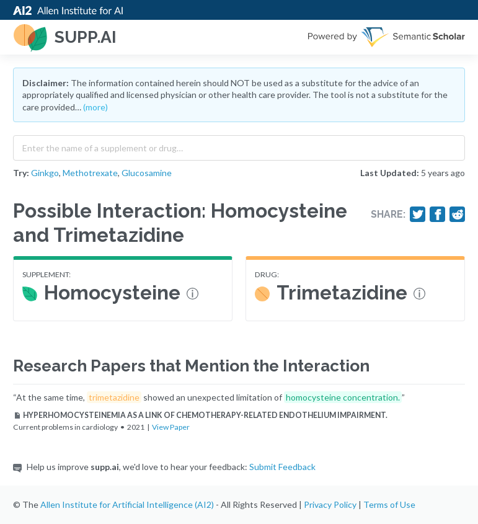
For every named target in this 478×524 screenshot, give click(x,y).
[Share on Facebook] (437, 214)
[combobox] (239, 145)
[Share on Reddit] (457, 214)
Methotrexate (90, 172)
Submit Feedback (282, 466)
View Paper (171, 427)
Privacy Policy (330, 504)
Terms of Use (389, 504)
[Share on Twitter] (417, 214)
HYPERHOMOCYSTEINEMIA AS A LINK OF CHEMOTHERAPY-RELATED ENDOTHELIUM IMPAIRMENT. (200, 415)
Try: (21, 172)
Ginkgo (45, 172)
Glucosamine (147, 172)
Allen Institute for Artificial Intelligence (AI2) (127, 504)
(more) (95, 107)
